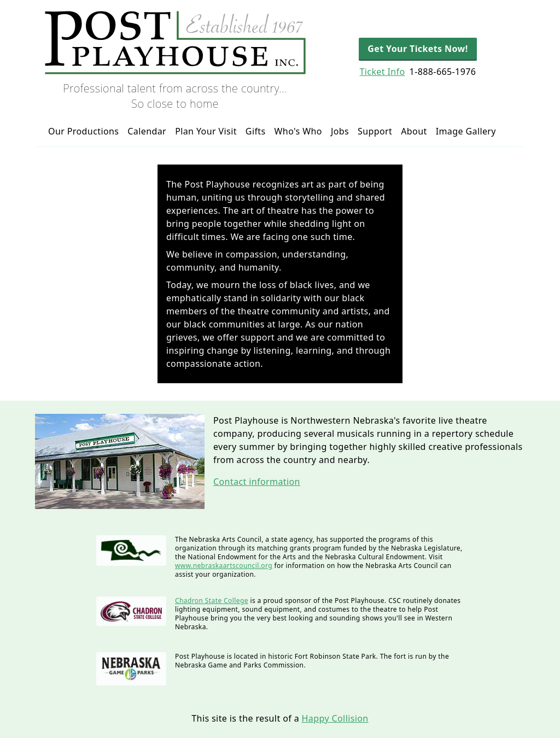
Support (375, 131)
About (414, 131)
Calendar (146, 131)
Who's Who (298, 131)
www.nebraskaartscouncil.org (223, 565)
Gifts (256, 131)
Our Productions (83, 131)
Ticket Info (382, 72)
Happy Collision (335, 718)
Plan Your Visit (206, 131)
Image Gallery (466, 131)
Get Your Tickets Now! (418, 49)
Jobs (340, 131)
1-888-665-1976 (443, 72)
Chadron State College (211, 600)
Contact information (256, 482)
